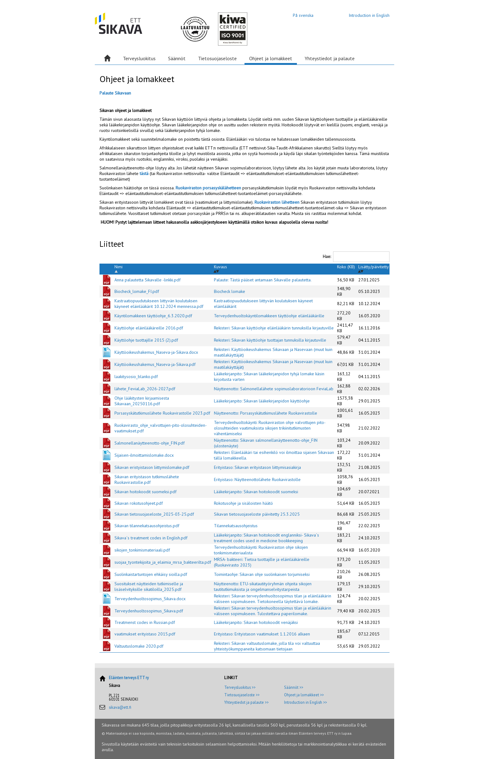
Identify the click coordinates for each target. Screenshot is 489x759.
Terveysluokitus (139, 58)
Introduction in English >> (305, 702)
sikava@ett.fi (120, 707)
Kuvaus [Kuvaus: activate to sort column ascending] (220, 267)
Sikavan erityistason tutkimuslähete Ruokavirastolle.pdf (146, 479)
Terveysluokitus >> (239, 687)
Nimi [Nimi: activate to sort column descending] (118, 267)
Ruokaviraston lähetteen (277, 202)
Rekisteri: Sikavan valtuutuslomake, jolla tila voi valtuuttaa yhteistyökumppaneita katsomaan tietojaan (267, 646)
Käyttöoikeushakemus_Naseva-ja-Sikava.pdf (155, 364)
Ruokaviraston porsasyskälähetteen (209, 188)
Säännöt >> (293, 687)
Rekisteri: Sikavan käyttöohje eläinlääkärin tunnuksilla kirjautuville (274, 328)
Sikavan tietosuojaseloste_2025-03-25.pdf (154, 514)
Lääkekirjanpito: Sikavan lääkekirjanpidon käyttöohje (262, 401)
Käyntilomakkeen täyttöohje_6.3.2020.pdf (153, 316)
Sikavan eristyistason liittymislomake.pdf (151, 467)
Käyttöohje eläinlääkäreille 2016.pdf (148, 328)
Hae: (356, 256)
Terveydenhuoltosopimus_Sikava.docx (150, 598)
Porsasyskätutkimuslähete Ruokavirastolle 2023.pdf (162, 413)
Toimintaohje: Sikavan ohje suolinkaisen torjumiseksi (262, 574)
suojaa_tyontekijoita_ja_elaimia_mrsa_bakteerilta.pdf (162, 562)
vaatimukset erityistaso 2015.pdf (144, 634)
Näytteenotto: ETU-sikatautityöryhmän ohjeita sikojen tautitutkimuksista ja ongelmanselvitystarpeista (263, 586)
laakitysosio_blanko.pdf (136, 376)
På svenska (303, 15)
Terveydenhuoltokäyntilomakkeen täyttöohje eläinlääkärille (269, 316)
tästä (144, 173)
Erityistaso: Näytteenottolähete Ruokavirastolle (257, 479)
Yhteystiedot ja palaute (330, 58)
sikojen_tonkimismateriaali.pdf (142, 550)
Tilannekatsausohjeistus (236, 525)
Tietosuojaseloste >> (241, 694)
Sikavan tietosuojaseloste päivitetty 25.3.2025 (257, 514)
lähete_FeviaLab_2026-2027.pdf (144, 389)
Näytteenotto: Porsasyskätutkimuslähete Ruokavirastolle (265, 413)
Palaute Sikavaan (115, 93)
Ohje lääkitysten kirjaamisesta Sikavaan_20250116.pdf (141, 400)
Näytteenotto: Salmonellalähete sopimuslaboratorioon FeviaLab (273, 389)
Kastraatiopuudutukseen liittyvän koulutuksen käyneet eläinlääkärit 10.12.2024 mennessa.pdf (158, 303)
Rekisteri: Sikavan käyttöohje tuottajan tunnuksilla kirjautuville (270, 340)
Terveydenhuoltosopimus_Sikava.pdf (148, 611)
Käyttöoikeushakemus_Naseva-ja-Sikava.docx (156, 352)
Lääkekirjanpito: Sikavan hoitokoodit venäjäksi (256, 622)
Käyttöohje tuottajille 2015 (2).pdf (146, 340)
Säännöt (177, 58)
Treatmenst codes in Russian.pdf (144, 622)
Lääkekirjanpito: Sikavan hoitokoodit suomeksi (256, 491)
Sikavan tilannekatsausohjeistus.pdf (146, 525)
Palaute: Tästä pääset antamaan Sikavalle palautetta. (263, 280)
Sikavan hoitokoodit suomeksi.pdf (145, 491)
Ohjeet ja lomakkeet (270, 58)
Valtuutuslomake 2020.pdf (138, 646)
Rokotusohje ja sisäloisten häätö (243, 503)
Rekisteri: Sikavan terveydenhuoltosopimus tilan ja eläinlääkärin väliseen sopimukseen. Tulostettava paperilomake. (272, 610)
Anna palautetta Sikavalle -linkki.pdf (147, 280)
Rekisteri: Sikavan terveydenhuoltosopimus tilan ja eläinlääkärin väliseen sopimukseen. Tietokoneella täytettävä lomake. (272, 598)
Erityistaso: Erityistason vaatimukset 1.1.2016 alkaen (262, 634)
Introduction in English (369, 15)
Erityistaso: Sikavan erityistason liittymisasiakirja (257, 467)
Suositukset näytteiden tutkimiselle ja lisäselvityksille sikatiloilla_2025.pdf (148, 586)
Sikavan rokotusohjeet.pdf (138, 503)
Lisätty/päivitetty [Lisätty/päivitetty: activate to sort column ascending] (373, 267)
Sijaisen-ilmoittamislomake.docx (144, 455)
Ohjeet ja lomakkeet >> (304, 694)
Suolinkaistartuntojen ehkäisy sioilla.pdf (150, 574)
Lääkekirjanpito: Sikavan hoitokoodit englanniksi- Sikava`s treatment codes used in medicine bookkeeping (266, 537)
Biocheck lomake (229, 291)
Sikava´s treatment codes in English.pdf (150, 538)
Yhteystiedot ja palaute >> (246, 702)
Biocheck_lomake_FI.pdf (136, 291)
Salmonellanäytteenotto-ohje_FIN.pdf (149, 443)
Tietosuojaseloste (217, 58)
